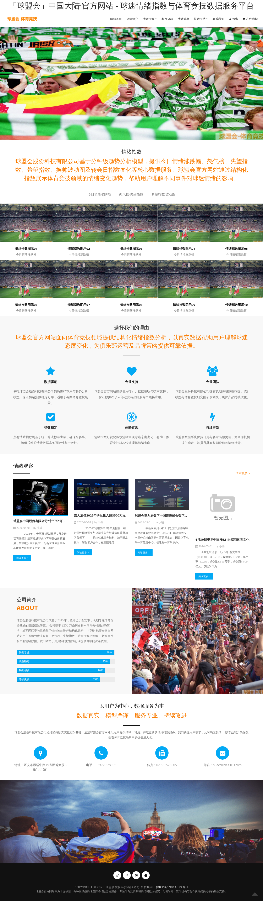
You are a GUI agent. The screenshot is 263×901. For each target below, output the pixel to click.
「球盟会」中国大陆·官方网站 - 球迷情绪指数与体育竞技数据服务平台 (131, 5)
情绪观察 (183, 19)
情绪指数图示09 (184, 305)
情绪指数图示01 (26, 248)
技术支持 (201, 19)
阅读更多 (22, 557)
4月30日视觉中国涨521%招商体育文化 (222, 539)
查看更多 (243, 473)
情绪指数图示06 (26, 305)
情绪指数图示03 (131, 248)
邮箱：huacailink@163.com (222, 765)
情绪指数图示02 (79, 248)
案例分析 (167, 19)
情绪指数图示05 (236, 248)
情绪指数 (150, 19)
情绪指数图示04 (184, 248)
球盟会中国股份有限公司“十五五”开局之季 (42, 521)
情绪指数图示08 (131, 305)
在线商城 (250, 19)
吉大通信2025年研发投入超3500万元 (100, 515)
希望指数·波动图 (164, 194)
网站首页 (116, 19)
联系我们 (218, 19)
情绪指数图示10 (236, 305)
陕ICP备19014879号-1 (172, 887)
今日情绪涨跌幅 (99, 194)
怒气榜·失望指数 (131, 194)
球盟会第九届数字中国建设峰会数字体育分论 (166, 515)
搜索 (233, 19)
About (27, 608)
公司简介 (132, 19)
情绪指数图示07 (79, 305)
